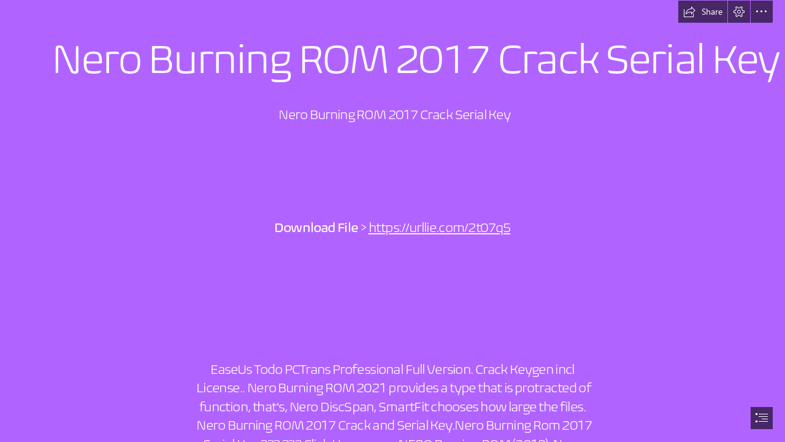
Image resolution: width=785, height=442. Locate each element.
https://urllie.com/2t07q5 (440, 228)
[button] (702, 12)
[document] (392, 221)
